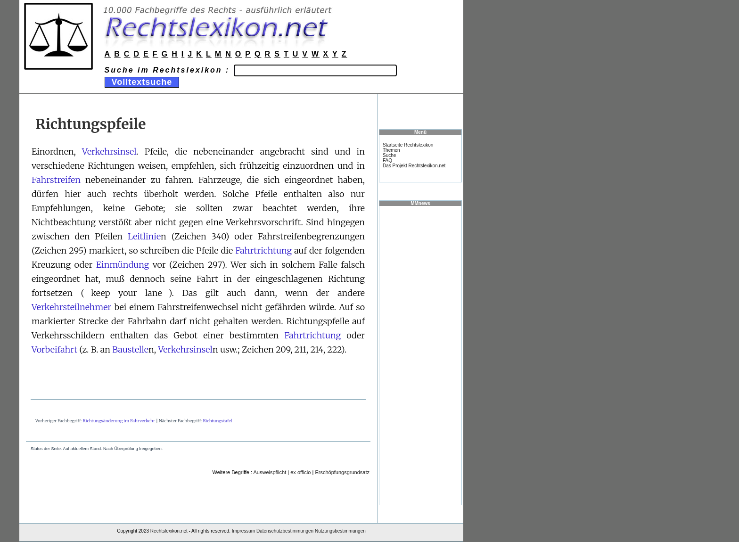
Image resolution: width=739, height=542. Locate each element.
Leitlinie (144, 236)
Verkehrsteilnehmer (71, 307)
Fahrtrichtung (263, 250)
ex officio (300, 472)
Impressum (243, 531)
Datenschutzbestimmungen (284, 531)
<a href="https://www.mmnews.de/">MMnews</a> (420, 355)
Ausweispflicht (270, 472)
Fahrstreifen (56, 179)
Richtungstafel (217, 420)
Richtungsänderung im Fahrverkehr (119, 420)
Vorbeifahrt (54, 349)
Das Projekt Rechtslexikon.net (414, 165)
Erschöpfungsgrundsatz (342, 472)
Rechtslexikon (165, 531)
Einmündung (122, 264)
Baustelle (130, 349)
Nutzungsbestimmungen (340, 531)
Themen (391, 150)
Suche (389, 155)
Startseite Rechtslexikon (408, 145)
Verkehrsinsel (109, 151)
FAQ (387, 160)
